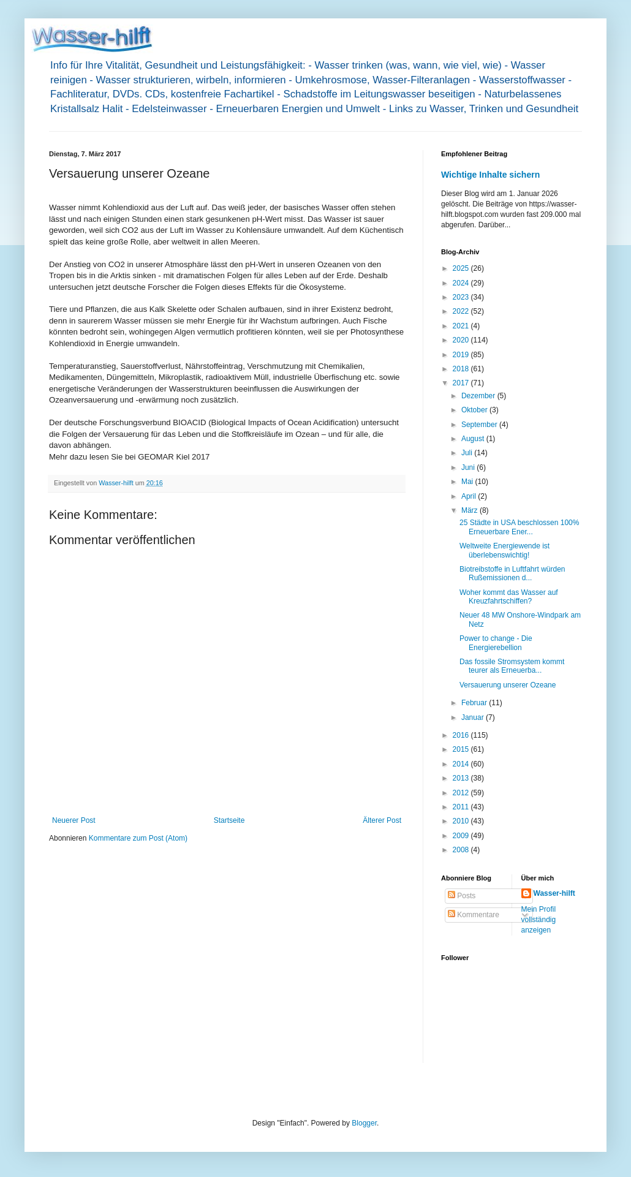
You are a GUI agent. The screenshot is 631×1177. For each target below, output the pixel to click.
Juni (469, 467)
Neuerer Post (74, 820)
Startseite (229, 820)
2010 (462, 821)
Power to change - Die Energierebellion (495, 642)
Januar (473, 717)
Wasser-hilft (554, 893)
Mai (468, 481)
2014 (462, 764)
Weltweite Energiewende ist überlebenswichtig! (504, 550)
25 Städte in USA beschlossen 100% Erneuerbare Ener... (519, 527)
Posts (461, 895)
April (469, 496)
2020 (462, 340)
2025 (462, 268)
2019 (462, 354)
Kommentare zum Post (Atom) (138, 838)
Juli (467, 452)
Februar (475, 702)
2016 (462, 735)
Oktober (475, 410)
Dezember (479, 396)
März (470, 510)
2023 (462, 297)
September (480, 424)
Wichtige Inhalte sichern (490, 175)
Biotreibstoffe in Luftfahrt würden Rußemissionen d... (512, 573)
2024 (462, 283)
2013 (462, 778)
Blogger (364, 1123)
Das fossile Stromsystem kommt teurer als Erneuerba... (511, 666)
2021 (462, 326)
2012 (462, 793)
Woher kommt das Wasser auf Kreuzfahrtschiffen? (508, 596)
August (473, 438)
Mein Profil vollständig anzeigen (538, 919)
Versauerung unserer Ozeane (507, 685)
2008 (462, 850)
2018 (462, 369)
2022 (462, 311)
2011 (462, 807)
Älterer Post (382, 820)
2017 (462, 383)
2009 (462, 835)
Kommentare (473, 914)
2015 (462, 749)
